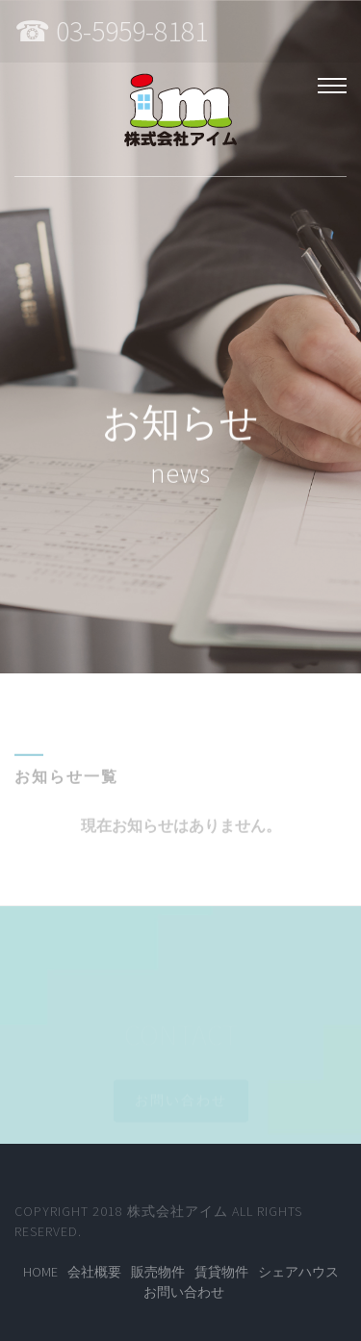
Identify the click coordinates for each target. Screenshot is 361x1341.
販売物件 (158, 1271)
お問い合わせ (183, 1292)
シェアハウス (298, 1271)
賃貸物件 (221, 1271)
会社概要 (94, 1271)
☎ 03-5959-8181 (111, 31)
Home (40, 1271)
